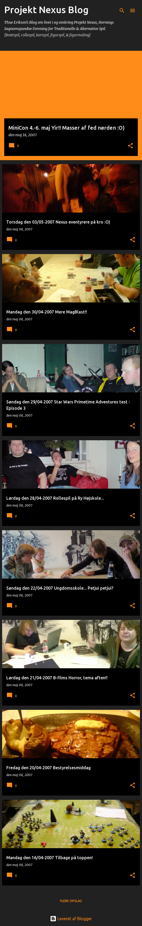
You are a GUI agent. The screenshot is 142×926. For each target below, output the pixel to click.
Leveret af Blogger (71, 918)
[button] (130, 146)
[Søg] (122, 10)
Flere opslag (71, 901)
